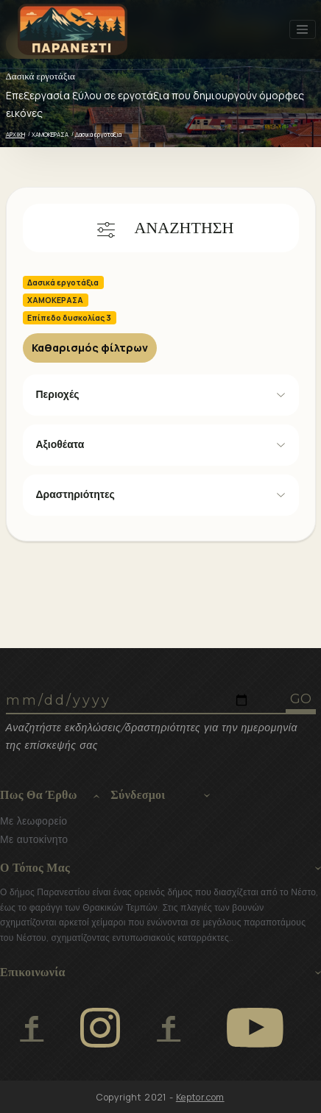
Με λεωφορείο (33, 821)
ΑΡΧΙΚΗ (15, 134)
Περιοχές (58, 394)
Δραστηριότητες (75, 494)
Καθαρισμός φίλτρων (90, 348)
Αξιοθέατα (60, 444)
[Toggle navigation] (302, 29)
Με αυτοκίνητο (34, 839)
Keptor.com (200, 1097)
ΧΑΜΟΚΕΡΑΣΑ (50, 134)
